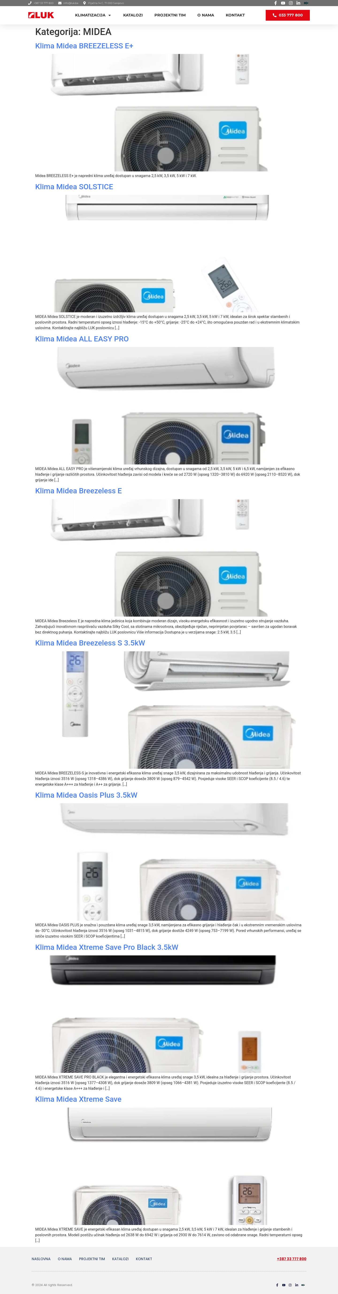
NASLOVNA (41, 1258)
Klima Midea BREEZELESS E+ (84, 45)
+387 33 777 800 (291, 1258)
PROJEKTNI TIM (170, 15)
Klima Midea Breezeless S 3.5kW (90, 642)
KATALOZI (133, 15)
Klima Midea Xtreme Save (78, 1099)
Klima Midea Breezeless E (78, 490)
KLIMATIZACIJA (93, 15)
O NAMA (205, 15)
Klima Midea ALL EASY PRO (82, 338)
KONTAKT (235, 15)
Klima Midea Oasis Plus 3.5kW (86, 795)
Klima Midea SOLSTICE (74, 186)
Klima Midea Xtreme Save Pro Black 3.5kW (106, 947)
